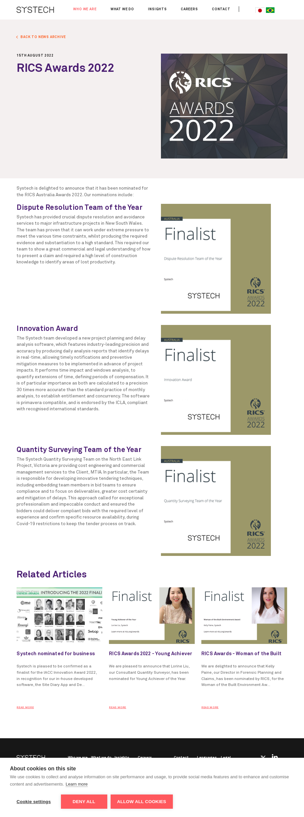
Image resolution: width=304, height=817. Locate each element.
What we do (122, 9)
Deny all (84, 801)
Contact (221, 9)
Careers (189, 9)
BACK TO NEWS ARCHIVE (43, 37)
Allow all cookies (141, 801)
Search (246, 9)
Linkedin (275, 757)
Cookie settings (34, 801)
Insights (157, 9)
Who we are (84, 9)
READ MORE (25, 707)
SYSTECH (35, 10)
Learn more (76, 784)
